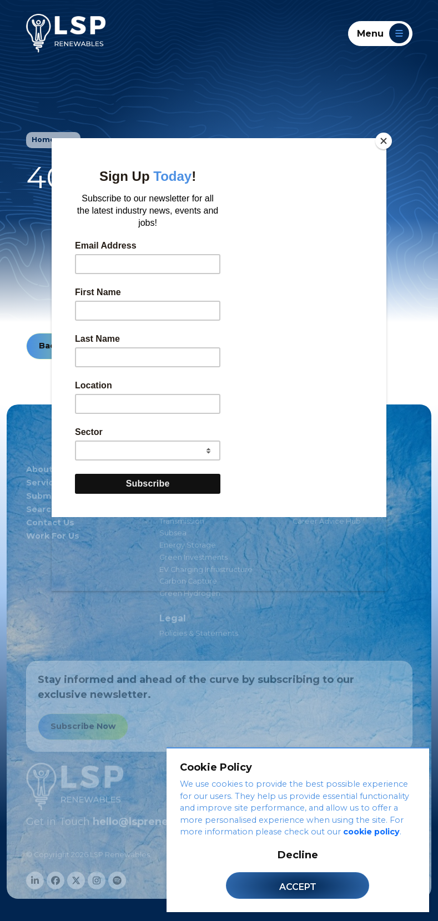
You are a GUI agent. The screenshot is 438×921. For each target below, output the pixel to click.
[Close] (383, 141)
